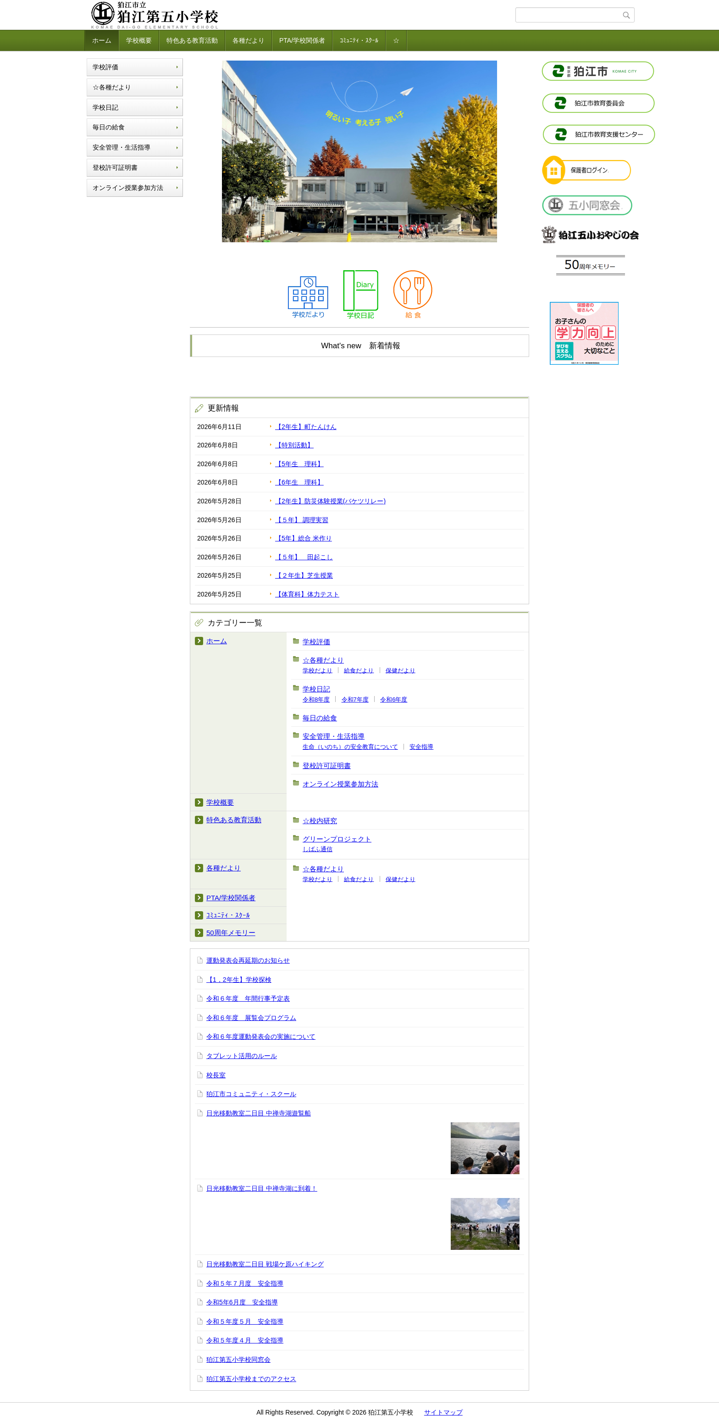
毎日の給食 (109, 127)
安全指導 (421, 746)
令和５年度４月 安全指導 (244, 1340)
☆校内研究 (320, 821)
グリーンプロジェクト (337, 839)
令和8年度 (316, 699)
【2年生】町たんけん (306, 426)
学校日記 (105, 107)
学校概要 (139, 40)
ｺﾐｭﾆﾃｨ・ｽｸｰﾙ (359, 40)
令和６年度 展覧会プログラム (251, 1017)
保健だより (400, 670)
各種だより (248, 40)
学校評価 (105, 67)
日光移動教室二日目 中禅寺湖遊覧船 (258, 1113)
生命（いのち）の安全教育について (350, 746)
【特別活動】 (294, 445)
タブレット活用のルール (241, 1055)
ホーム (101, 40)
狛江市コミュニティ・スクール (251, 1094)
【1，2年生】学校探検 (238, 979)
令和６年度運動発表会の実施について (260, 1036)
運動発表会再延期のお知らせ (248, 960)
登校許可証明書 (115, 167)
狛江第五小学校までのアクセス (251, 1378)
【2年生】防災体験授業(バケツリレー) (330, 501)
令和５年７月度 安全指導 (244, 1283)
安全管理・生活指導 (121, 147)
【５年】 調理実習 (301, 520)
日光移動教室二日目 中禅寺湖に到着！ (261, 1188)
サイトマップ (443, 1412)
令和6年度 (393, 699)
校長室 (216, 1075)
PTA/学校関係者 (302, 40)
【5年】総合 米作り (303, 538)
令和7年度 (355, 699)
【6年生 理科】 (299, 482)
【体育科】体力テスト (307, 594)
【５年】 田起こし (304, 557)
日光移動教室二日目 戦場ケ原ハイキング (265, 1264)
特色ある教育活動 (192, 40)
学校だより (317, 670)
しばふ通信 (317, 849)
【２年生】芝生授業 (304, 575)
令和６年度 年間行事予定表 (248, 998)
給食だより (359, 670)
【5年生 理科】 (299, 464)
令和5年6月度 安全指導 (242, 1302)
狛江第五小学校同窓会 (238, 1359)
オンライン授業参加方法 (128, 187)
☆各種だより (112, 87)
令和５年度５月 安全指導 (244, 1321)
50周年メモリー (230, 932)
